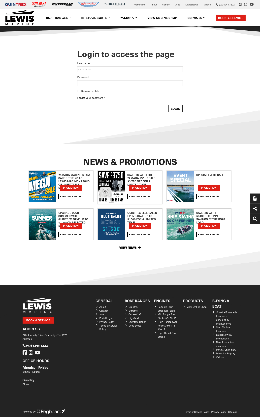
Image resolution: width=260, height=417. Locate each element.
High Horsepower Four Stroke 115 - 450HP (167, 325)
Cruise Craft (135, 314)
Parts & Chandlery (226, 349)
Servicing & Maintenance (223, 321)
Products (193, 300)
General (104, 300)
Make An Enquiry (225, 353)
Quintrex (133, 307)
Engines (162, 300)
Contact (166, 4)
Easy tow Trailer (137, 322)
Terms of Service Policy (196, 412)
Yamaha (127, 18)
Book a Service (230, 18)
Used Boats (135, 325)
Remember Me (90, 91)
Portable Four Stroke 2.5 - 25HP (167, 308)
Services (195, 18)
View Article (70, 196)
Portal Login (106, 318)
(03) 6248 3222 (35, 345)
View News (130, 247)
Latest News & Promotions (224, 336)
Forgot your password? (91, 98)
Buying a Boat (220, 303)
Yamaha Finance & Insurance (226, 314)
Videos (207, 4)
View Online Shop (197, 307)
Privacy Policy (106, 322)
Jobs (177, 4)
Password (83, 77)
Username (83, 63)
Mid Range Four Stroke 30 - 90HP (167, 316)
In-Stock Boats (94, 18)
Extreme (133, 310)
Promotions (139, 4)
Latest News (191, 4)
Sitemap (232, 412)
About (154, 4)
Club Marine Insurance (223, 329)
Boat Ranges (57, 18)
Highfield (134, 318)
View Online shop (162, 18)
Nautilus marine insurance (225, 344)
